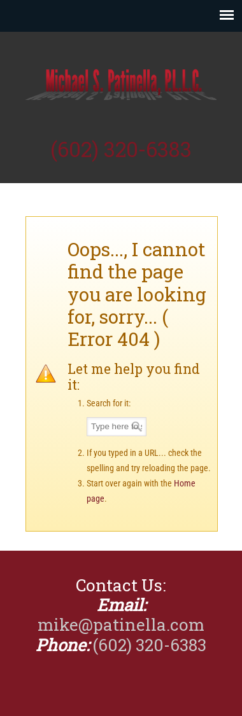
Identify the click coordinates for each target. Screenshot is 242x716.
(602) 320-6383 (121, 149)
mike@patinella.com (121, 624)
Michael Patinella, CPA (121, 83)
